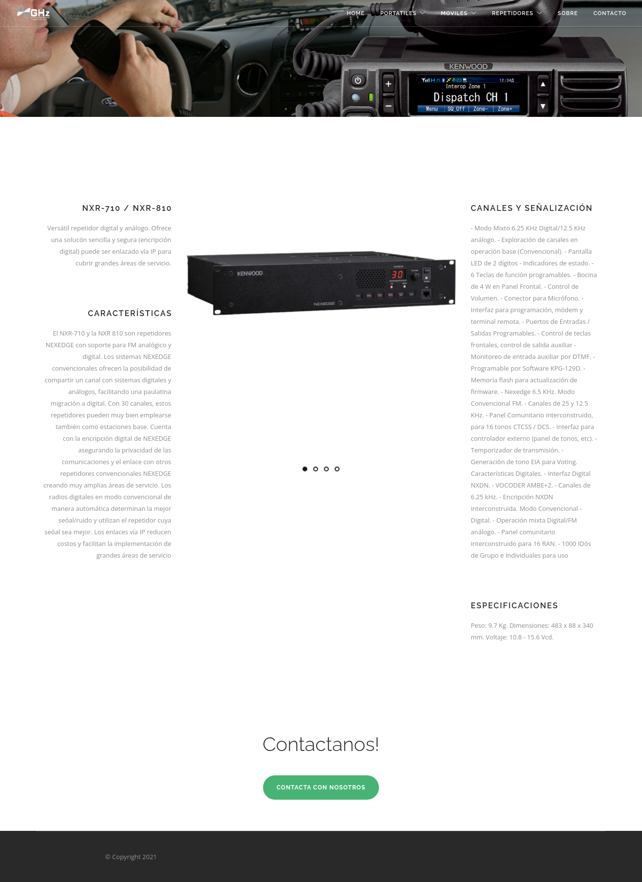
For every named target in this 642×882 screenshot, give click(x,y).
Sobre (568, 13)
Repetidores (512, 13)
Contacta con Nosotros (321, 787)
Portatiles (398, 13)
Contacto (609, 13)
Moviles (454, 13)
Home (356, 13)
